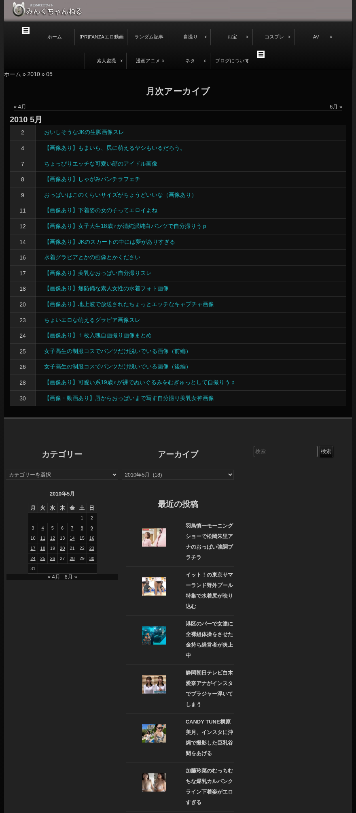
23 (22, 320)
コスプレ (274, 37)
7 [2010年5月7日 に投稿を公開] (72, 528)
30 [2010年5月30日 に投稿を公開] (91, 558)
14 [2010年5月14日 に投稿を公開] (72, 538)
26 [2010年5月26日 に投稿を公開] (52, 558)
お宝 (232, 37)
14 (22, 242)
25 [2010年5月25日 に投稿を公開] (42, 558)
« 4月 (20, 107)
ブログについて (232, 61)
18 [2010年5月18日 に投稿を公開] (42, 548)
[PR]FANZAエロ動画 (102, 37)
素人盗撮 (106, 61)
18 (22, 288)
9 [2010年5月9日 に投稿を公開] (92, 528)
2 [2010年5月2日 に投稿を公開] (92, 517)
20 (22, 304)
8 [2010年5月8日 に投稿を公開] (82, 528)
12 (22, 226)
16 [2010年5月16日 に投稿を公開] (91, 538)
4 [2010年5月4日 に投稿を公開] (43, 528)
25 (22, 351)
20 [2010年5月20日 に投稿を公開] (62, 548)
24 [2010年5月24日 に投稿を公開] (32, 558)
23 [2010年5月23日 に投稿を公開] (91, 548)
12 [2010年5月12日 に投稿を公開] (52, 538)
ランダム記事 (148, 37)
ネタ (190, 61)
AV (316, 37)
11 (22, 210)
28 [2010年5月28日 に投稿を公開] (72, 558)
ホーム (54, 37)
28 (22, 382)
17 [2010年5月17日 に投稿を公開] (32, 548)
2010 (34, 74)
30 (22, 398)
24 (22, 335)
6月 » (336, 107)
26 (22, 367)
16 (22, 257)
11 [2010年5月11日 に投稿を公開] (42, 538)
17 (22, 273)
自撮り (190, 37)
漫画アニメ (148, 61)
